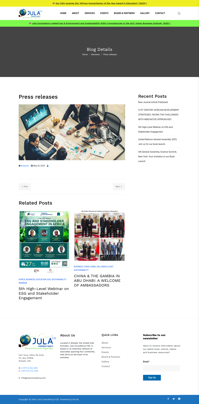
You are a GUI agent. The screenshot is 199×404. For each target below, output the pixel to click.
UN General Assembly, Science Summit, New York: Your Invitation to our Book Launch (157, 157)
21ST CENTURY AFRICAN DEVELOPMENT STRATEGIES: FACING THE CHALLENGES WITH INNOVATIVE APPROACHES (158, 115)
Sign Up (152, 377)
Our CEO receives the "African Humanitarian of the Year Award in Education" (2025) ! (101, 3)
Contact (106, 366)
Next (119, 186)
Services (106, 347)
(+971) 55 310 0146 (29, 371)
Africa (22, 279)
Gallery (105, 361)
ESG (49, 279)
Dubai (93, 267)
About (105, 342)
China (87, 267)
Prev (24, 186)
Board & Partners (111, 356)
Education (41, 279)
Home (85, 54)
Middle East (107, 267)
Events (105, 352)
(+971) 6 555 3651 (30, 368)
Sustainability (59, 279)
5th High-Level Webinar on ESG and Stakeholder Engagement (44, 293)
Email (146, 361)
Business (95, 54)
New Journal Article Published (153, 102)
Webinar (23, 283)
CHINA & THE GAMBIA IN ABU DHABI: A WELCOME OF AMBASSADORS (97, 280)
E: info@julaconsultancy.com (32, 378)
